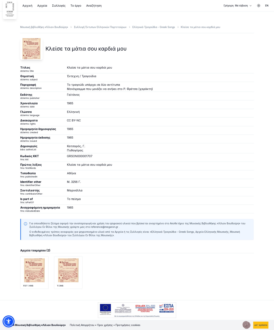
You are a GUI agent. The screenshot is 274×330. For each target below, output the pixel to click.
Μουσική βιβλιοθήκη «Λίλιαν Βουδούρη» (44, 27)
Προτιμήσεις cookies (128, 325)
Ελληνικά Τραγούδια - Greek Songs (153, 27)
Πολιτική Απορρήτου (82, 325)
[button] (8, 321)
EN (266, 5)
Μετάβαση (238, 5)
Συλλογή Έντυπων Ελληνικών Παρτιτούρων (100, 27)
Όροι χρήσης (105, 325)
